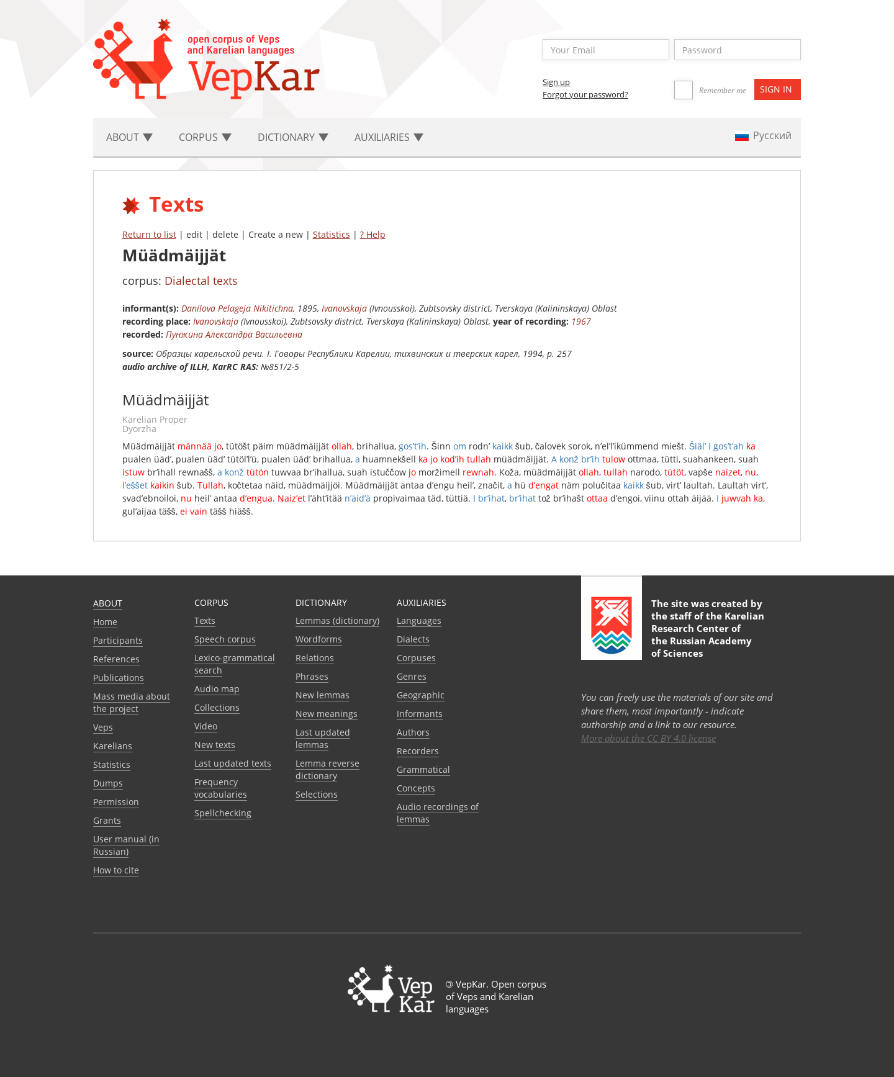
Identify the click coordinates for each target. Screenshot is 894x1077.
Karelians (112, 746)
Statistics (331, 234)
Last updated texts (232, 763)
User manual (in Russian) (126, 845)
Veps (103, 727)
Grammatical (423, 769)
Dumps (108, 783)
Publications (118, 677)
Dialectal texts (201, 280)
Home (105, 622)
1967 (581, 321)
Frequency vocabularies (220, 788)
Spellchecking (222, 813)
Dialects (413, 639)
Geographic (421, 695)
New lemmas (323, 695)
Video (205, 726)
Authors (413, 732)
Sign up (556, 82)
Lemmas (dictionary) (337, 620)
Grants (107, 820)
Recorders (418, 751)
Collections (217, 707)
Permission (116, 802)
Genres (412, 676)
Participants (118, 640)
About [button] (129, 137)
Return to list (149, 234)
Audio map (217, 689)
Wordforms (319, 639)
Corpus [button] (205, 137)
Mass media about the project (131, 702)
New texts (214, 744)
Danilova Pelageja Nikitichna (237, 308)
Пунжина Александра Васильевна (234, 334)
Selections (317, 794)
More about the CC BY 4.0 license (648, 738)
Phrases (312, 676)
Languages (419, 620)
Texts (204, 620)
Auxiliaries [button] (388, 137)
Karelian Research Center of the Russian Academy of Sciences (707, 634)
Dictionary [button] (293, 137)
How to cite (116, 870)
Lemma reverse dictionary (327, 769)
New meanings (327, 713)
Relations (315, 658)
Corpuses (416, 658)
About (107, 603)
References (116, 659)
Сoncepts (416, 788)
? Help (373, 234)
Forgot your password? (585, 94)
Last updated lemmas (323, 738)
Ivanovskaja (344, 308)
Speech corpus (225, 639)
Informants (420, 713)
